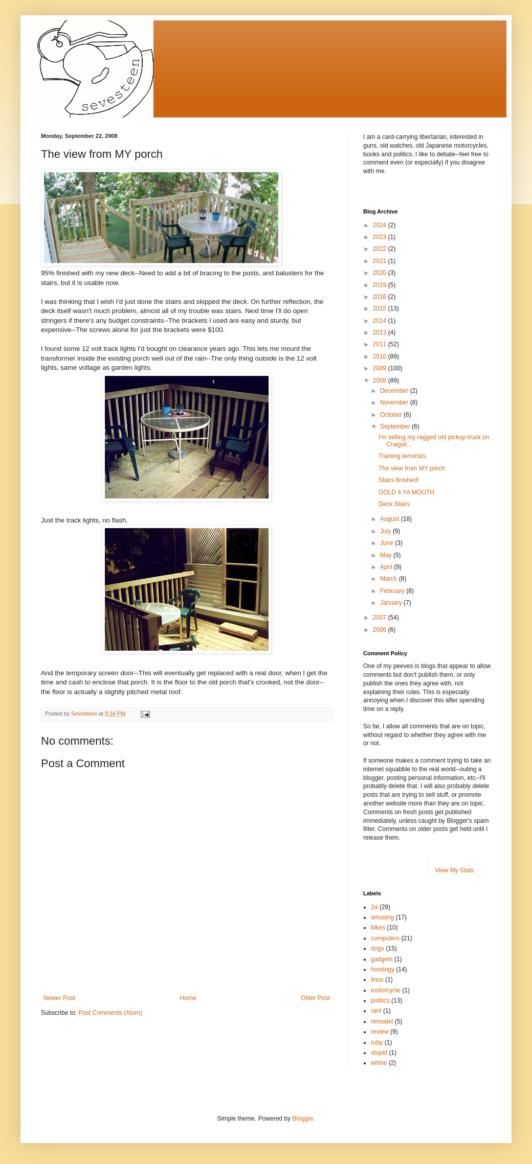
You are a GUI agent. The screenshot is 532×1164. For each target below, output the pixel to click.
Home (188, 998)
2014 (380, 320)
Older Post (315, 998)
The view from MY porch (412, 468)
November (395, 402)
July (386, 531)
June (387, 543)
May (386, 555)
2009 (380, 368)
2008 (380, 380)
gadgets (382, 959)
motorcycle (386, 990)
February (393, 591)
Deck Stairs (394, 504)
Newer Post (59, 998)
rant (376, 1010)
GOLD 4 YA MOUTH (406, 492)
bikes (378, 927)
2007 (380, 617)
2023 (380, 237)
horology (382, 969)
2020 (380, 272)
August (390, 518)
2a (374, 907)
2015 (380, 308)
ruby (377, 1042)
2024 (380, 225)
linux (377, 979)
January (392, 602)
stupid (379, 1052)
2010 (380, 356)
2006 (380, 629)
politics (380, 1000)
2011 (380, 344)
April (387, 567)
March (389, 578)
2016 (380, 296)
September (396, 426)
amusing (382, 917)
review (380, 1031)
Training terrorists (402, 456)
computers (385, 938)
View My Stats (454, 870)
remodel (382, 1021)
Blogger (302, 1118)
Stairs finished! (399, 480)
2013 (380, 332)
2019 (380, 285)
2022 (380, 248)
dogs (377, 948)
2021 (380, 261)
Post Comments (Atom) (110, 1012)
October (392, 414)
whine (379, 1062)
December (395, 390)
